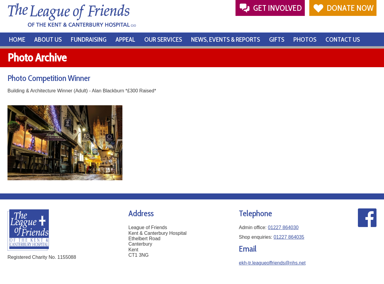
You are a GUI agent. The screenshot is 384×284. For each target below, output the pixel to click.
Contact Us (343, 39)
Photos (304, 39)
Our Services (163, 39)
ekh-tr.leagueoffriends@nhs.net (272, 262)
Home (17, 39)
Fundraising (88, 39)
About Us (48, 39)
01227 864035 (289, 237)
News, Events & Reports (225, 39)
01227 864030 (283, 227)
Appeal (125, 39)
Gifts (276, 39)
